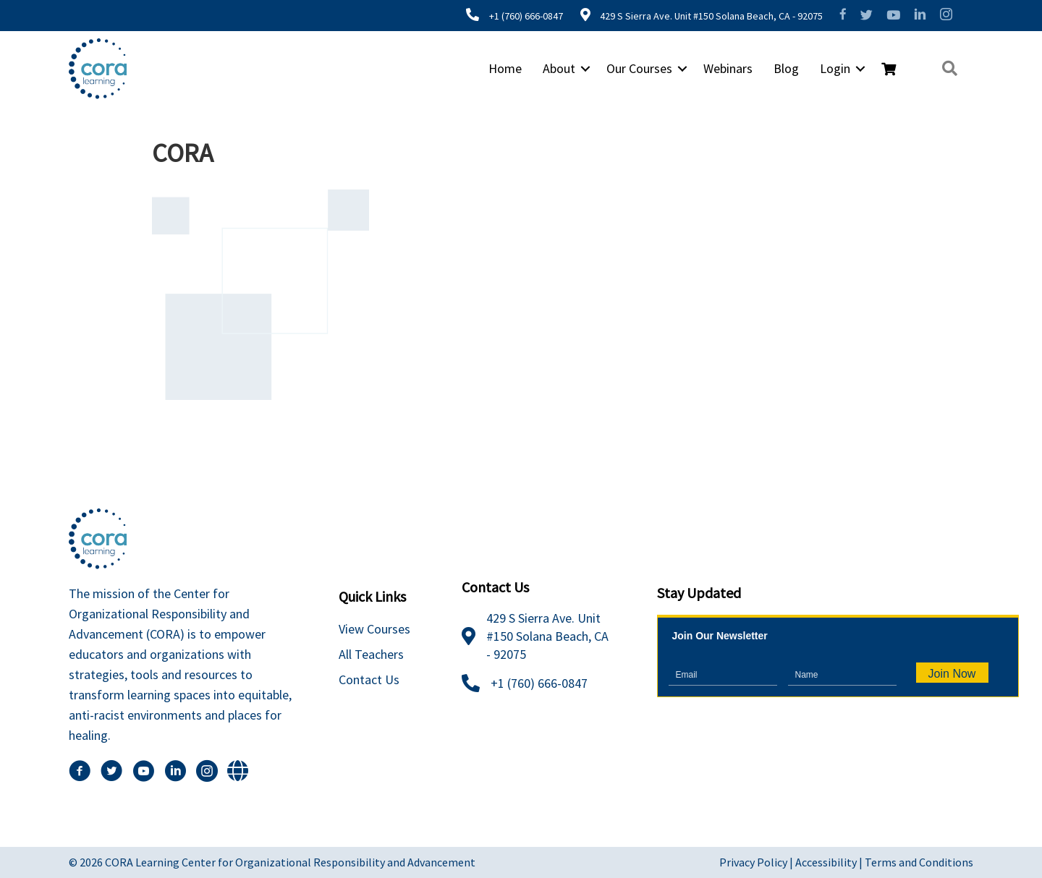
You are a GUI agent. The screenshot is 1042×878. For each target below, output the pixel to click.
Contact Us (369, 679)
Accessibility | (830, 862)
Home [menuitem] (505, 68)
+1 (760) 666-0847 (526, 15)
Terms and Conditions (919, 862)
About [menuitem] (559, 68)
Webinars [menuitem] (728, 68)
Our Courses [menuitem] (639, 68)
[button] (585, 68)
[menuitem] (888, 69)
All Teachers (371, 654)
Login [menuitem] (835, 68)
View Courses (374, 629)
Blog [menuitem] (786, 68)
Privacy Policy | (757, 862)
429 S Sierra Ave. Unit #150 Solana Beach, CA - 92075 (710, 15)
